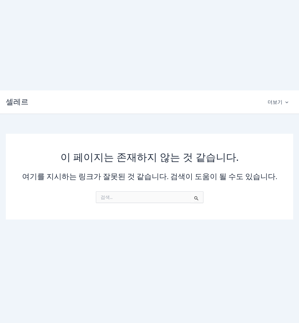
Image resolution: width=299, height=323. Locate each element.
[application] (285, 102)
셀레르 (17, 101)
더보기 (278, 102)
